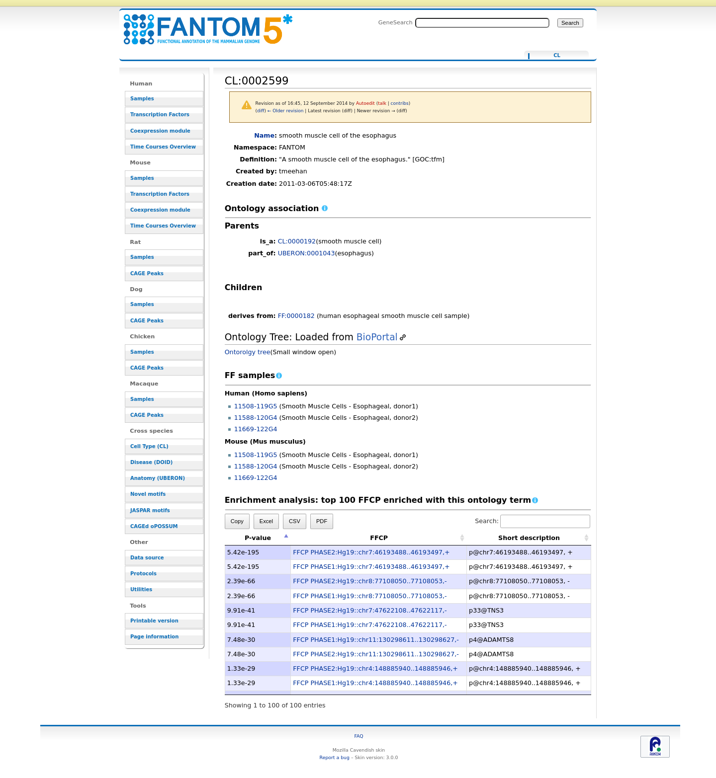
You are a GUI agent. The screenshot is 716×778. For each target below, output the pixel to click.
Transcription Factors (159, 114)
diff (260, 110)
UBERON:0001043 (306, 253)
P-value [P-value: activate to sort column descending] (258, 538)
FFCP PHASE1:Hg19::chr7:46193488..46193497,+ (371, 566)
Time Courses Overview (163, 147)
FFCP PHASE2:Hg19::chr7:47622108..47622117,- (370, 610)
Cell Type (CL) (149, 446)
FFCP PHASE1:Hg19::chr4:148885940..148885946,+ (375, 683)
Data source (147, 557)
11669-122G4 (255, 429)
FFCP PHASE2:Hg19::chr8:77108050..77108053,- (370, 581)
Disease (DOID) (151, 462)
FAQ (358, 736)
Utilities (141, 589)
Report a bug (335, 757)
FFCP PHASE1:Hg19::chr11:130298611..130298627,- (376, 639)
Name (264, 135)
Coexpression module (160, 131)
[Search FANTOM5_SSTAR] (482, 23)
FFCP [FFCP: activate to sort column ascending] (379, 538)
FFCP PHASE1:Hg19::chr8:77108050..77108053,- (370, 596)
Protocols (143, 573)
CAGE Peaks (147, 273)
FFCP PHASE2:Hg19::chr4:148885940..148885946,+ (375, 668)
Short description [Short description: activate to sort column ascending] (529, 538)
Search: (532, 521)
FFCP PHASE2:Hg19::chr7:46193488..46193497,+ (371, 552)
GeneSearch (395, 22)
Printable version (154, 620)
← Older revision (286, 110)
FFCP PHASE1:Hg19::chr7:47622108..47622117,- (370, 624)
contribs (400, 103)
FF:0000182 (296, 315)
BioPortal (377, 337)
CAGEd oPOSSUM (154, 526)
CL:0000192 (297, 241)
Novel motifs (148, 494)
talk (382, 103)
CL (556, 55)
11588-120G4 (255, 417)
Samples (142, 98)
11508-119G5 (255, 406)
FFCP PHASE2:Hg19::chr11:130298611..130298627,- (376, 654)
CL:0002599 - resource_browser (202, 23)
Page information (154, 636)
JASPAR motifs (150, 510)
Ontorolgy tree (247, 352)
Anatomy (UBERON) (157, 478)
